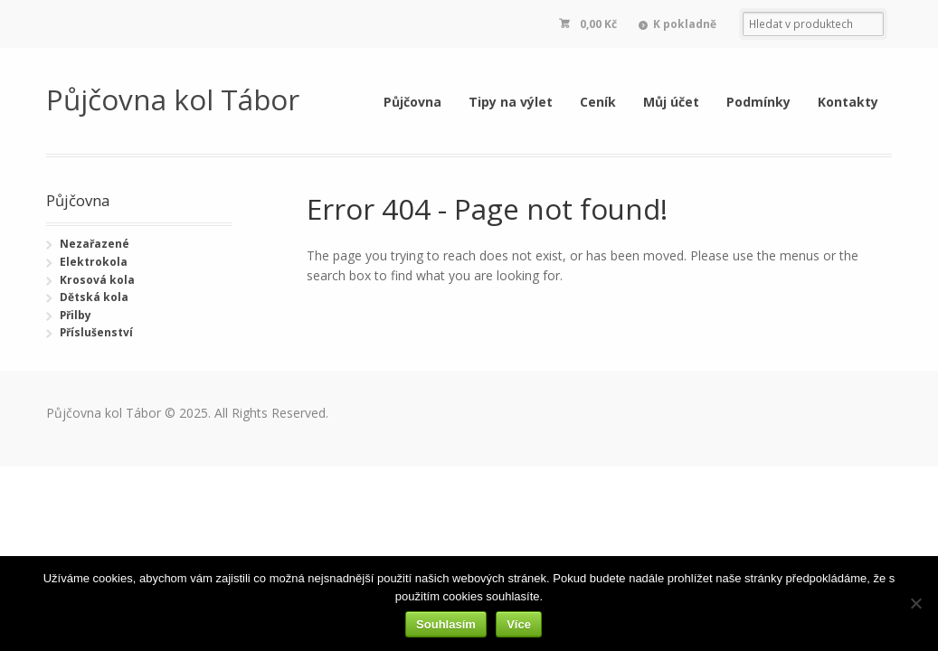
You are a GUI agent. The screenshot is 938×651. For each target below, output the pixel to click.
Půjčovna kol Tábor (172, 99)
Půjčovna (412, 101)
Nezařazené (94, 243)
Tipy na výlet (511, 101)
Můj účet (671, 101)
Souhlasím (446, 624)
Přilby (75, 315)
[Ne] (915, 603)
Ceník (598, 101)
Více (519, 624)
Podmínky (758, 101)
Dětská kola (94, 297)
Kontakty (848, 101)
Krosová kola (97, 280)
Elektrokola (94, 261)
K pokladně (684, 24)
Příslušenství (96, 332)
